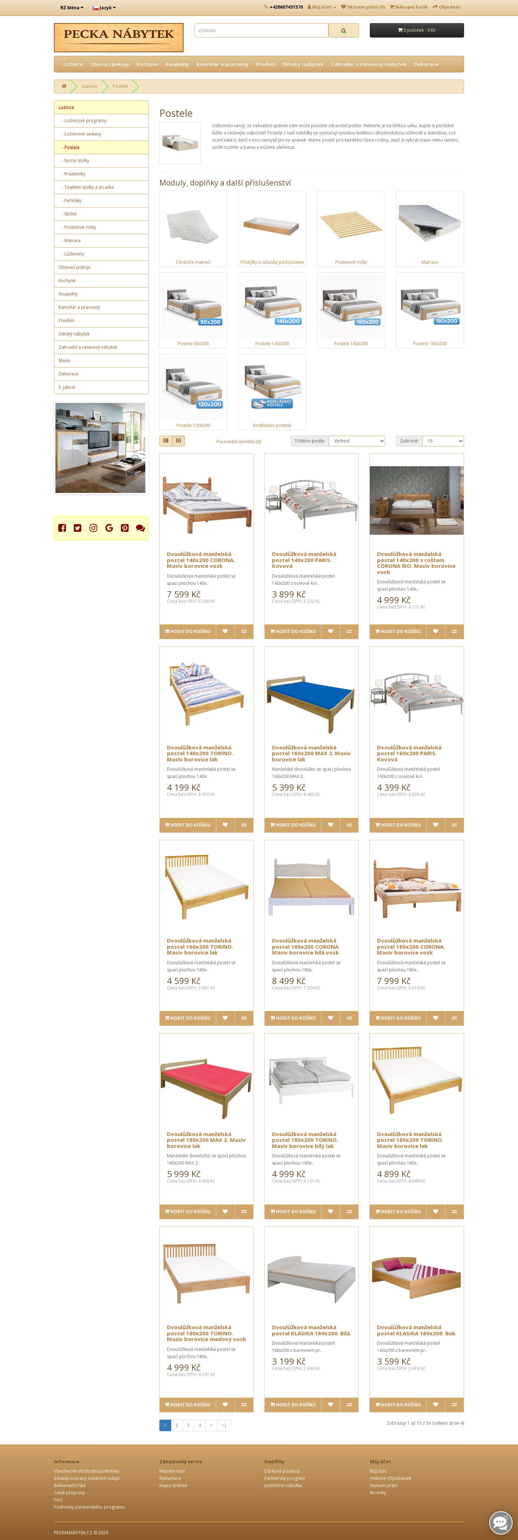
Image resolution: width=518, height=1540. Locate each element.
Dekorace (426, 64)
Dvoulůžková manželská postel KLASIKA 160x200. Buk (416, 1330)
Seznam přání (383, 1485)
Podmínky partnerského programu (89, 1507)
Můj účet (378, 1471)
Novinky (378, 1493)
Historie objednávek (390, 1478)
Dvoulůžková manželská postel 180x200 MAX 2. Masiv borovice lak (206, 1139)
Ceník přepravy (69, 1493)
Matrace (430, 262)
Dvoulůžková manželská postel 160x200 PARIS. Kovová (409, 753)
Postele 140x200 (272, 344)
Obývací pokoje (110, 64)
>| (224, 1425)
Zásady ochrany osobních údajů (86, 1478)
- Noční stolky (74, 160)
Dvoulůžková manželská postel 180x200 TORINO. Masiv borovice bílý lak (305, 1139)
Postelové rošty (351, 262)
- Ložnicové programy (82, 120)
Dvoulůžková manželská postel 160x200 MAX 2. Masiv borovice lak (311, 753)
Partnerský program (284, 1478)
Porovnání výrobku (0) (239, 442)
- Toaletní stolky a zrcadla (86, 187)
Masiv (64, 360)
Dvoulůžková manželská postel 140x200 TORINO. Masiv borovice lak (200, 753)
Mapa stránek (173, 1485)
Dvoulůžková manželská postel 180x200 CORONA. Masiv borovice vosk (411, 946)
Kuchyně (147, 64)
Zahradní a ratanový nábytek (368, 64)
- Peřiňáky (70, 200)
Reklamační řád (69, 1485)
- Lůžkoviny (71, 254)
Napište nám (172, 1471)
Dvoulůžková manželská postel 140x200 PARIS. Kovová (304, 559)
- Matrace (70, 240)
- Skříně (68, 214)
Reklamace (170, 1478)
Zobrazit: (409, 441)
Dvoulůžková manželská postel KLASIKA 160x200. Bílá (311, 1330)
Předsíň (266, 64)
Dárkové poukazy (282, 1471)
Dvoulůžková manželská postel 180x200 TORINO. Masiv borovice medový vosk (206, 1333)
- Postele (69, 147)
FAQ (58, 1500)
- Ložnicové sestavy (80, 134)
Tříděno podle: (310, 441)
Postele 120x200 (193, 425)
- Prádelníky (72, 174)
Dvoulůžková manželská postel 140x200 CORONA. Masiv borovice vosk (201, 559)
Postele (120, 86)
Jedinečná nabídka (283, 1485)
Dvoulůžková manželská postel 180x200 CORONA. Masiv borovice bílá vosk (306, 946)
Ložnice (73, 64)
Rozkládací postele (272, 425)
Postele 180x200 (430, 344)
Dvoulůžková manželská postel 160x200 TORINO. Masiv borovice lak (200, 946)
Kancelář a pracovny (222, 64)
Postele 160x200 (351, 344)
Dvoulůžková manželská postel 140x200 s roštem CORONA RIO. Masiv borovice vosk (416, 562)
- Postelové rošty (77, 227)
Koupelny (177, 64)
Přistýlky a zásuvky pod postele (272, 262)
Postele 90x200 (193, 344)
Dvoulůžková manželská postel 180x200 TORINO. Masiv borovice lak (410, 1139)
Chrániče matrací (193, 262)
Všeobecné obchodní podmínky (86, 1471)
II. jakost (67, 387)
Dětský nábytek (303, 64)
